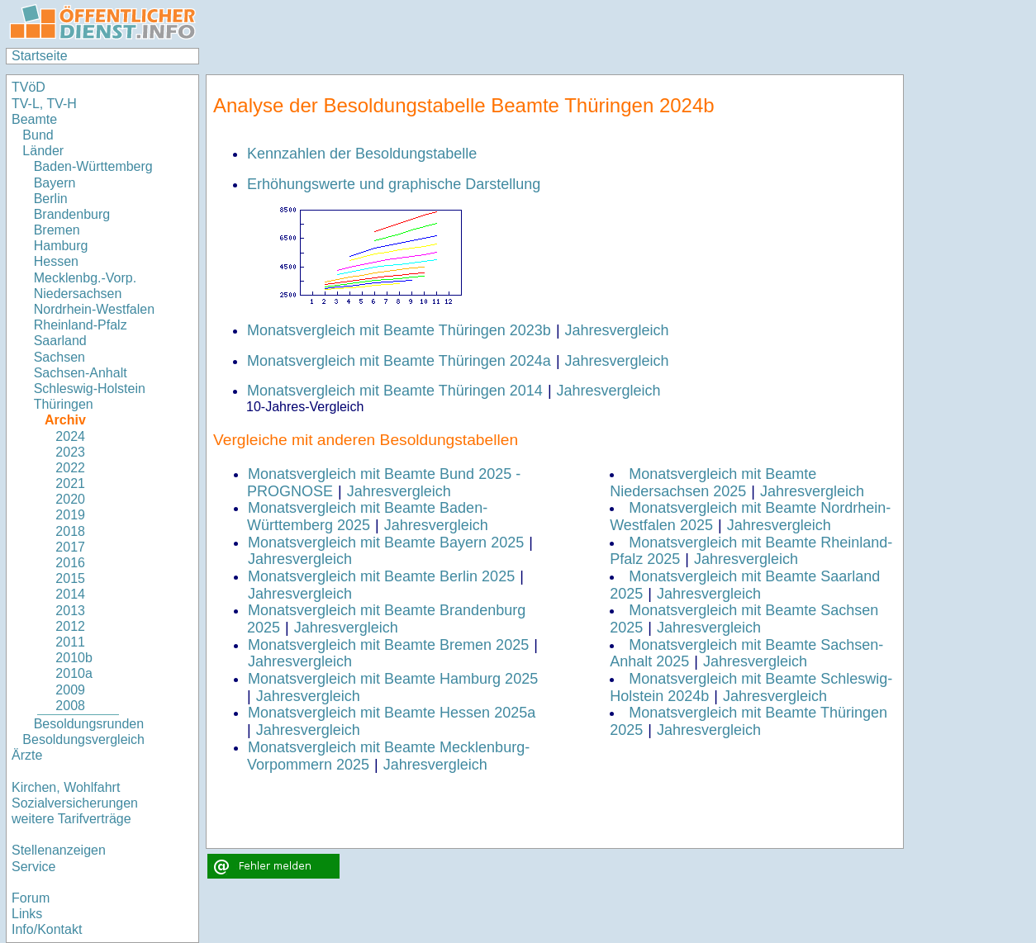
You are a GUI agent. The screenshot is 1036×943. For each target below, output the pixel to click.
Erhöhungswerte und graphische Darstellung (393, 184)
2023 (70, 452)
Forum (31, 898)
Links (27, 914)
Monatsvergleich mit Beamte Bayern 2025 (386, 542)
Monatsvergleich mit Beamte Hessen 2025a (391, 712)
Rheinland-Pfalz (80, 325)
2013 (70, 611)
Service (33, 867)
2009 (70, 690)
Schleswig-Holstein (89, 388)
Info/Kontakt (47, 929)
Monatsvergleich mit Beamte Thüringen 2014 (395, 390)
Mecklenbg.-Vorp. (85, 278)
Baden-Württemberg (93, 166)
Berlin (51, 199)
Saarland (60, 341)
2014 (70, 594)
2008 (70, 706)
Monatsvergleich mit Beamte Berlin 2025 (381, 576)
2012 (70, 626)
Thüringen (63, 404)
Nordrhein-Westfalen (94, 309)
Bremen (57, 230)
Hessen (56, 261)
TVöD (28, 87)
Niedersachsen (78, 294)
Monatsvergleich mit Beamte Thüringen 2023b (399, 330)
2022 (70, 468)
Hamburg (61, 246)
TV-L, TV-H (44, 104)
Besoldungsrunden (89, 724)
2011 (70, 642)
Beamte (34, 119)
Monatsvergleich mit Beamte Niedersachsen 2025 (713, 483)
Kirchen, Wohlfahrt (66, 787)
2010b (74, 658)
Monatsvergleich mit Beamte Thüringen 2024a (399, 361)
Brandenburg (72, 214)
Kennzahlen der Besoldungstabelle (362, 153)
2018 (70, 531)
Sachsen (59, 357)
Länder (43, 151)
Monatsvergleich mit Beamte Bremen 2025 (388, 645)
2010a (74, 673)
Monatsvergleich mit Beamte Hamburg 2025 (393, 679)
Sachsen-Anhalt (80, 373)
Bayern (55, 183)
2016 (70, 563)
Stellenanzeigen (59, 850)
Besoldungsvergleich (83, 739)
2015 (70, 578)
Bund (37, 135)
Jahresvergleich (617, 330)
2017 (70, 547)
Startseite (40, 56)
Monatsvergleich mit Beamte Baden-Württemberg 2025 (367, 516)
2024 (70, 436)
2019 (70, 515)
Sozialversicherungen (75, 803)
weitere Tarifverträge (71, 819)
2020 (70, 499)
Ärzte (27, 755)
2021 (70, 483)
